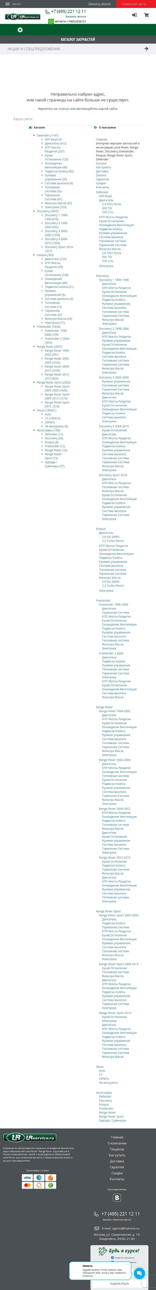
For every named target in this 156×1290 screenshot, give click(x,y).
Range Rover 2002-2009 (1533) (57, 360)
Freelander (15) (55, 446)
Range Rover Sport (108, 911)
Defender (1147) (47, 135)
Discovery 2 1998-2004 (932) (56, 225)
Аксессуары (104, 1092)
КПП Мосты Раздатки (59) (54, 265)
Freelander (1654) (48, 326)
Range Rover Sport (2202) (53, 382)
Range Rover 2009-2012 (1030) (57, 368)
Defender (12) (54, 434)
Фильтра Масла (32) (58, 203)
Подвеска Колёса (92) (59, 171)
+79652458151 (76, 21)
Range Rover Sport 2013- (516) (57, 404)
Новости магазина (124, 1257)
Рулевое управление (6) (55, 293)
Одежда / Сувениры (112, 1120)
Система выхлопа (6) (59, 183)
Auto (48, 414)
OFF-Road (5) (53, 139)
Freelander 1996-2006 (113, 604)
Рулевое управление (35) (56, 177)
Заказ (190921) (46, 410)
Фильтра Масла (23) (58, 319)
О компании (117, 1143)
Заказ (100, 1066)
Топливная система (112, 241)
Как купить (103, 167)
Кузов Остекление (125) (56, 157)
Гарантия (102, 179)
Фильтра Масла (110, 249)
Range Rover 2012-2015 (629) (57, 376)
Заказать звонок (99, 3)
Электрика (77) (55, 322)
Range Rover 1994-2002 (114, 711)
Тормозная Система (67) (53, 197)
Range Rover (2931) (49, 346)
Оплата (101, 175)
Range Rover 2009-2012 (114, 809)
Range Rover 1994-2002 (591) (57, 352)
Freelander (103, 600)
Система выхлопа (111, 237)
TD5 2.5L (107, 212)
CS (100, 1074)
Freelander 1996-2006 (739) (56, 332)
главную (64, 109)
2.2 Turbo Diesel (113, 541)
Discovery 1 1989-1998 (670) (56, 217)
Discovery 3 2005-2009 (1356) (56, 233)
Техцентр (117, 1149)
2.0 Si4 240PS (111, 537)
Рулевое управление (113, 233)
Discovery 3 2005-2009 (114, 377)
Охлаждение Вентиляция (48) (56, 165)
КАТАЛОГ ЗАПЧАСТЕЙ (78, 39)
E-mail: (120, 1228)
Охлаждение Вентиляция (116, 225)
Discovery (102, 276)
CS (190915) (52, 418)
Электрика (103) (55, 207)
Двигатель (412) (55, 143)
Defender (102, 192)
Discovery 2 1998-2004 (114, 328)
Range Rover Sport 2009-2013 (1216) (57, 396)
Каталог (101, 163)
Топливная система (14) (53, 305)
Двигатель (106, 200)
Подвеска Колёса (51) (59, 287)
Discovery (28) (54, 438)
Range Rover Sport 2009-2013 (118, 964)
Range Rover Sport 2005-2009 (118, 915)
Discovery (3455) (47, 211)
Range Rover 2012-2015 (114, 857)
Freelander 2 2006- (111, 653)
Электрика (106, 266)
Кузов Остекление (111, 221)
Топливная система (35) (53, 189)
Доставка (102, 171)
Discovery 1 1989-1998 (114, 280)
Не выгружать (108, 1082)
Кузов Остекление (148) (56, 273)
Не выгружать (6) (56, 426)
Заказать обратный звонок (117, 1219)
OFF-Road (105, 196)
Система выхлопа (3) (59, 299)
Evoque (101, 529)
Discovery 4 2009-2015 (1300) (56, 241)
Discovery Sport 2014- (113, 475)
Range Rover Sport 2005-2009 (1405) (57, 388)
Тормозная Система (112, 245)
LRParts (50, 422)
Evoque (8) (52, 442)
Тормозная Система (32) (53, 313)
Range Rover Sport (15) (53, 456)
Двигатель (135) (55, 259)
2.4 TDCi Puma (111, 204)
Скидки (101, 183)
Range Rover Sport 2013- (115, 1013)
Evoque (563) (45, 255)
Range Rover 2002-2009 (114, 760)
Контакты (102, 187)
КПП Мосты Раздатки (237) (54, 149)
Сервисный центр (133, 4)
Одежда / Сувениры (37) (54, 464)
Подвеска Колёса (110, 229)
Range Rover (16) (56, 450)
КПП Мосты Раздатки (113, 217)
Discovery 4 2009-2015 (114, 426)
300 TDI (107, 208)
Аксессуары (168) (48, 430)
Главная (101, 139)
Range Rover (104, 707)
